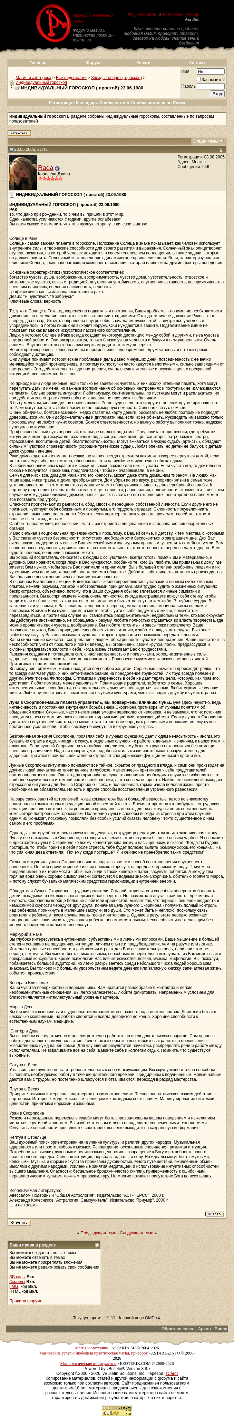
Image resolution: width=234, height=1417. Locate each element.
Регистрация (62, 102)
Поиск (179, 102)
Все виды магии (71, 77)
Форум (93, 62)
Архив (204, 1329)
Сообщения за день (151, 102)
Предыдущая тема (99, 1233)
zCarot (172, 1373)
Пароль (188, 86)
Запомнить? (210, 79)
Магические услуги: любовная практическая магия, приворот (93, 1353)
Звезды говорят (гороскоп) (116, 77)
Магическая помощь (180, 14)
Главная (37, 62)
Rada (45, 167)
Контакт (197, 62)
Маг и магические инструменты (88, 1363)
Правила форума (25, 1301)
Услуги (143, 62)
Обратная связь (178, 1329)
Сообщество (114, 102)
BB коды (17, 1276)
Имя (185, 71)
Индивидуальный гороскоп (41, 82)
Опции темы (206, 141)
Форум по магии (142, 14)
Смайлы (17, 1281)
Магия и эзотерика (33, 77)
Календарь (87, 102)
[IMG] (14, 1286)
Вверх (221, 1329)
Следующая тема (136, 1233)
